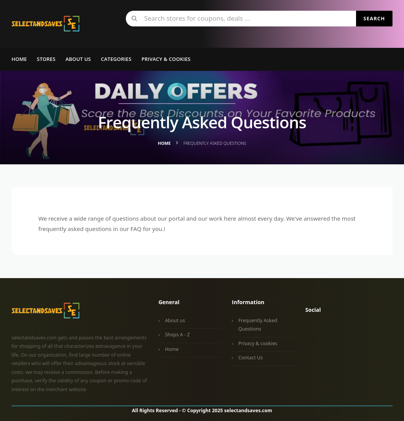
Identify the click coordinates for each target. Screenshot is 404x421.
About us (78, 59)
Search (374, 18)
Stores (46, 59)
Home (19, 59)
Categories (116, 59)
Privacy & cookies (257, 343)
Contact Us (250, 357)
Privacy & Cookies (166, 59)
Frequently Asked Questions (257, 325)
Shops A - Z (177, 334)
